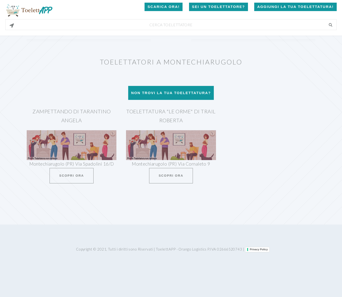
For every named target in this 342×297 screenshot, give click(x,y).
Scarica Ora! (163, 7)
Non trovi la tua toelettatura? (171, 93)
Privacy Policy (259, 249)
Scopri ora (71, 175)
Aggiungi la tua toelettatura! (295, 7)
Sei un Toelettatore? (218, 7)
